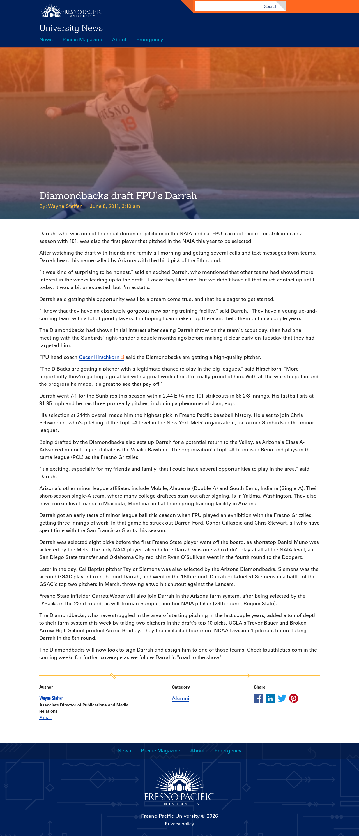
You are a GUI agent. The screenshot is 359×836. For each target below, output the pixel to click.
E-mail (45, 717)
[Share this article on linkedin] (270, 698)
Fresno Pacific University (170, 816)
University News (71, 27)
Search (270, 6)
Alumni (180, 698)
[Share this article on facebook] (258, 698)
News (46, 39)
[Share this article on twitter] (281, 698)
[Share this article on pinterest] (293, 698)
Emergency (149, 39)
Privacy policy (179, 823)
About (119, 39)
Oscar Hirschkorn (99, 357)
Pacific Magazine (82, 39)
